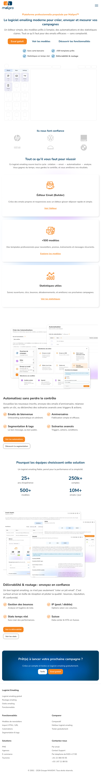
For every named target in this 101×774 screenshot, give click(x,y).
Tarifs (42, 671)
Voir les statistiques (50, 299)
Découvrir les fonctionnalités (74, 41)
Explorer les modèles (50, 253)
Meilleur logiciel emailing (62, 725)
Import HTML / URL (10, 725)
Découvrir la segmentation (16, 446)
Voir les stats (11, 636)
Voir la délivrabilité (13, 629)
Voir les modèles (41, 41)
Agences (5, 750)
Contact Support (58, 750)
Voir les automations (14, 439)
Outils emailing (8, 703)
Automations (7, 729)
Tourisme (6, 758)
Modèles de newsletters (12, 721)
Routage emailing (9, 700)
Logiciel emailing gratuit (12, 696)
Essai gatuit (17, 41)
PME (4, 747)
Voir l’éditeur (50, 208)
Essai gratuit (55, 671)
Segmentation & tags (10, 732)
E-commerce (7, 754)
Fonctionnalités (8, 707)
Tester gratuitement (60, 729)
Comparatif (56, 721)
